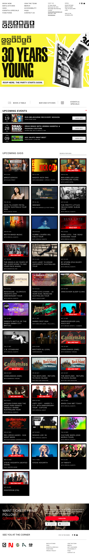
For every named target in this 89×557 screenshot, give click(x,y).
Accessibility (30, 8)
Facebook (51, 524)
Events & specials (11, 10)
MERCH (27, 6)
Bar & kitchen (9, 6)
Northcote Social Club (11, 545)
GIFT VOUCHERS (72, 547)
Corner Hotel (18, 24)
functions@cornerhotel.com (55, 12)
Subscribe (62, 518)
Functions (7, 13)
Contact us (29, 13)
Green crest (18, 545)
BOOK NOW (7, 3)
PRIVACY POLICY (51, 550)
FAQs (26, 10)
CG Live (31, 545)
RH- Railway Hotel (24, 545)
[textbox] (73, 153)
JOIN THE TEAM (30, 3)
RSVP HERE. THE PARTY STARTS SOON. (23, 82)
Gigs (5, 8)
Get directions (51, 15)
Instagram (63, 524)
